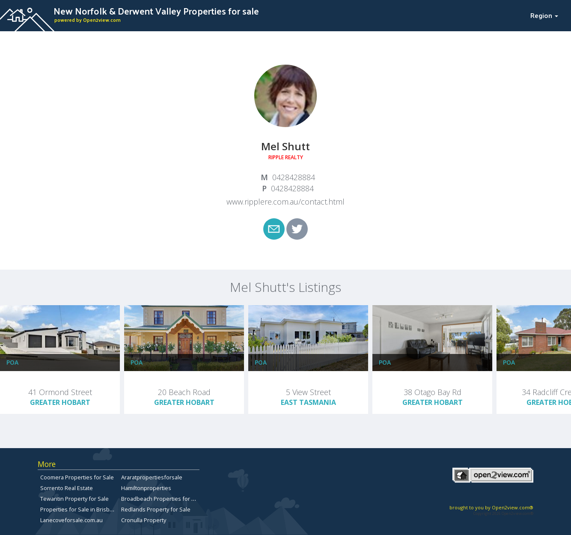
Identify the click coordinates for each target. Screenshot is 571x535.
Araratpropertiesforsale (151, 477)
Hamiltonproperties (146, 488)
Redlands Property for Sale (155, 509)
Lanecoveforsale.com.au (71, 520)
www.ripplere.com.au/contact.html (285, 201)
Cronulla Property (143, 520)
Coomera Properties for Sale (77, 477)
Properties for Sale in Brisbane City (85, 509)
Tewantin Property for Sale (74, 498)
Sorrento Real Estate (66, 488)
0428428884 (293, 177)
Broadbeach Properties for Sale (161, 498)
